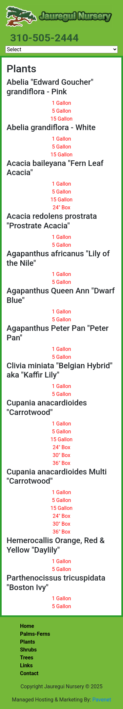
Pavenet (101, 700)
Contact (29, 673)
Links (26, 665)
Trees (26, 657)
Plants (27, 642)
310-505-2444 (44, 38)
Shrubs (28, 650)
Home (27, 626)
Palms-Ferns (35, 634)
